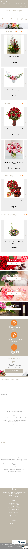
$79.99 (14, 96)
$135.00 (14, 62)
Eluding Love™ (14, 56)
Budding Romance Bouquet (14, 129)
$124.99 (14, 207)
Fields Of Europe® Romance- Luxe (14, 162)
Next (26, 50)
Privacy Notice (18, 546)
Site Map (19, 548)
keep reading (4, 394)
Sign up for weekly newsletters (14, 371)
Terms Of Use (10, 546)
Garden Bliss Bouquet (14, 90)
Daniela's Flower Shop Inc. (14, 11)
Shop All (17, 31)
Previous (2, 50)
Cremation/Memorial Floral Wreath (14, 242)
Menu (2, 20)
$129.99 (14, 248)
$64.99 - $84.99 (14, 135)
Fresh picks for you (14, 362)
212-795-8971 (6, 1)
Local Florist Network (11, 548)
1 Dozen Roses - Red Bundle (14, 201)
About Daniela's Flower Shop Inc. (10, 379)
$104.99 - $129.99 (14, 168)
